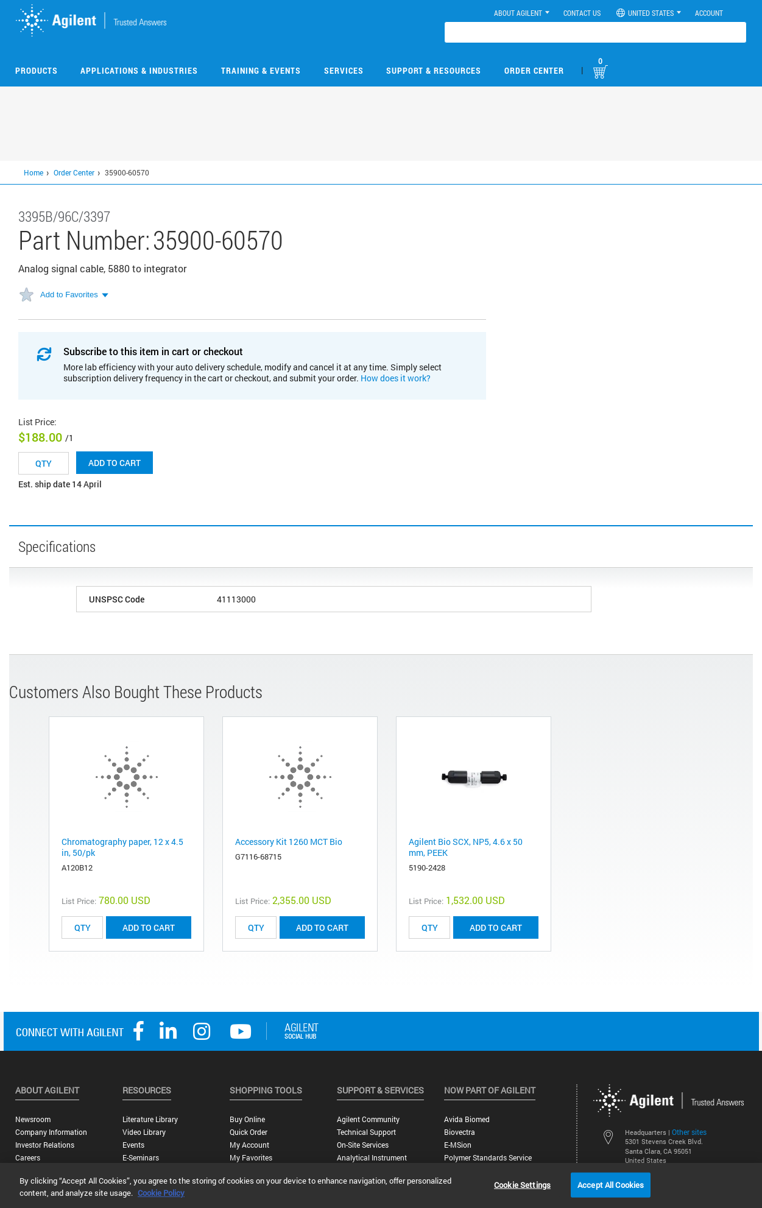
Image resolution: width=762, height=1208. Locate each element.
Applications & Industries (139, 70)
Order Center (534, 70)
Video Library (144, 1132)
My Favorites (251, 1157)
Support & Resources (433, 70)
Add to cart (114, 462)
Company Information (51, 1132)
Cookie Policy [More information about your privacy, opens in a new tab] (161, 1192)
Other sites (689, 1132)
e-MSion (457, 1145)
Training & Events (261, 70)
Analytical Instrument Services (372, 1162)
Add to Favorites (69, 294)
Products (36, 70)
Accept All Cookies (610, 1184)
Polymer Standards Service (488, 1157)
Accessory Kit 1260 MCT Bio (288, 841)
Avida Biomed (467, 1119)
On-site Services (363, 1145)
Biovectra (459, 1132)
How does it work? (396, 378)
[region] (381, 1185)
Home (33, 172)
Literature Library (150, 1119)
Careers (27, 1157)
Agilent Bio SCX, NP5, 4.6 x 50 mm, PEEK (466, 847)
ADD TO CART (148, 927)
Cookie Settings (522, 1184)
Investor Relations (44, 1145)
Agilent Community (368, 1119)
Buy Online (247, 1119)
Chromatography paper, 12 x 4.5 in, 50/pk (122, 847)
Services (344, 70)
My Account (249, 1145)
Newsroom (33, 1119)
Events (133, 1145)
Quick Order (248, 1132)
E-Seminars (140, 1157)
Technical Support (366, 1132)
